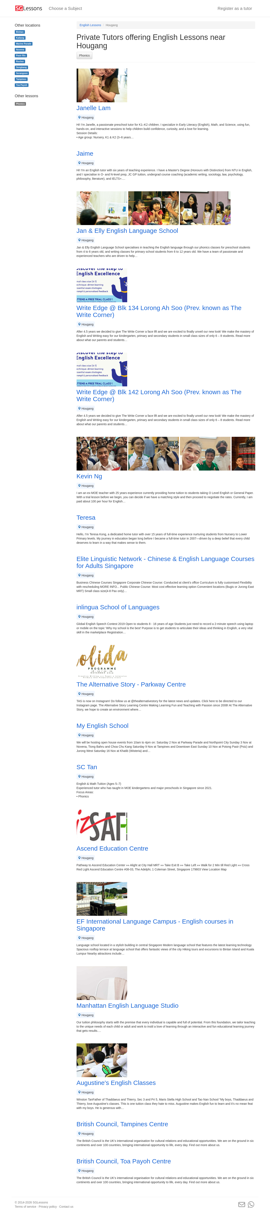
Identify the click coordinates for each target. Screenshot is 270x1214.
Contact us (66, 1206)
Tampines (21, 79)
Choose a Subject (65, 8)
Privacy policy (48, 1206)
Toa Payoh (21, 85)
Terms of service (25, 1206)
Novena (20, 49)
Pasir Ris (21, 55)
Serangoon (22, 73)
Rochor (20, 61)
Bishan (19, 32)
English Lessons (90, 25)
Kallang (20, 37)
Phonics (84, 55)
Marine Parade (23, 43)
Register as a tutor (235, 8)
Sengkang (21, 67)
